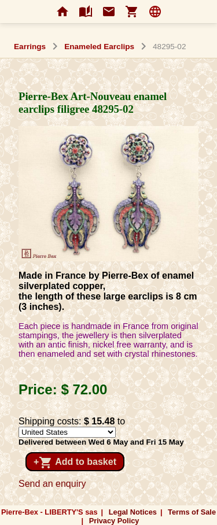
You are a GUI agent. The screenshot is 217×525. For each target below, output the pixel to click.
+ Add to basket (75, 462)
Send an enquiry (52, 484)
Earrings (30, 46)
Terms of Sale (192, 512)
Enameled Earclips (99, 46)
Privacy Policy (114, 520)
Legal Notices (133, 512)
